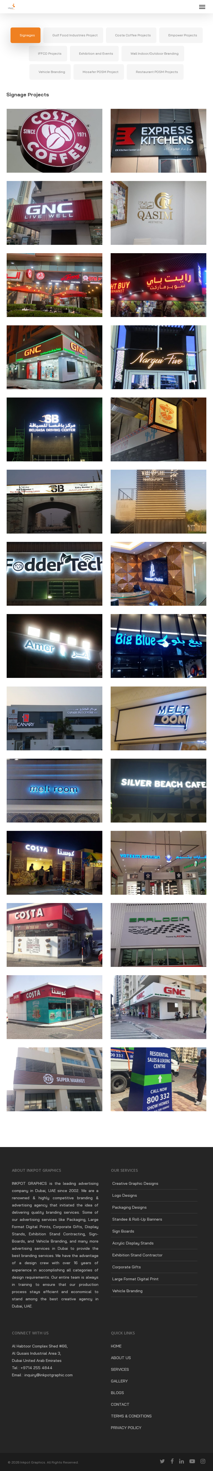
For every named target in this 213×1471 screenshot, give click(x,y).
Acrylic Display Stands (133, 1243)
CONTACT (120, 1404)
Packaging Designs (129, 1207)
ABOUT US (121, 1357)
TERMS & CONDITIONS (131, 1416)
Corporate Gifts (126, 1266)
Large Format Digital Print (135, 1278)
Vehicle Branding (127, 1290)
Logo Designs (124, 1195)
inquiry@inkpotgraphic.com (48, 1374)
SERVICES (120, 1369)
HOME (116, 1346)
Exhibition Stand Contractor (137, 1255)
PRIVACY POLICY (126, 1427)
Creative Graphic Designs (135, 1183)
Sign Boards (123, 1231)
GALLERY (119, 1381)
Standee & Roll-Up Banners (137, 1219)
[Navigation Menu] (202, 6)
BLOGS (117, 1392)
